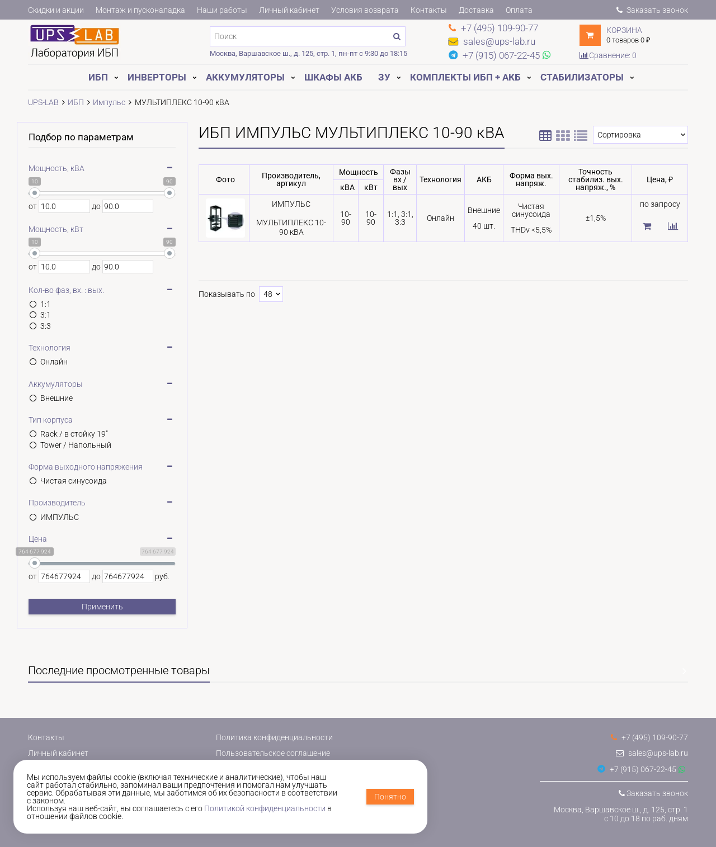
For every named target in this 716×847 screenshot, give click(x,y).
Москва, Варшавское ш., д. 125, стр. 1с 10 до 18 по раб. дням (621, 814)
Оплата (519, 10)
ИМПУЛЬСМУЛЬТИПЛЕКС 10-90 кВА (291, 218)
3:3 (45, 326)
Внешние (56, 398)
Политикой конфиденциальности (265, 808)
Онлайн (54, 362)
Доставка (476, 10)
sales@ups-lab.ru (652, 753)
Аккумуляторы (245, 77)
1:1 (45, 304)
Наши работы (222, 10)
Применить (102, 606)
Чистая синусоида (73, 481)
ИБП (98, 77)
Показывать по (227, 294)
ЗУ (384, 77)
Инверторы (157, 77)
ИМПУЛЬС (59, 517)
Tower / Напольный (75, 445)
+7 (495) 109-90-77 (649, 737)
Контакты (429, 10)
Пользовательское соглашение (273, 753)
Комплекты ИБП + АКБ (465, 77)
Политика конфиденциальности (274, 737)
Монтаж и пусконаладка (140, 10)
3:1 (45, 315)
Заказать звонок (652, 10)
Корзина (624, 30)
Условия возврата (365, 10)
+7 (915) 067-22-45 (636, 769)
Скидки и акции (56, 10)
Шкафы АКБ (333, 77)
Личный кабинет (289, 10)
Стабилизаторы (582, 77)
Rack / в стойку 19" (74, 434)
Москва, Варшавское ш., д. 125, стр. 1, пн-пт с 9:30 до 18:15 (308, 53)
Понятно (390, 796)
